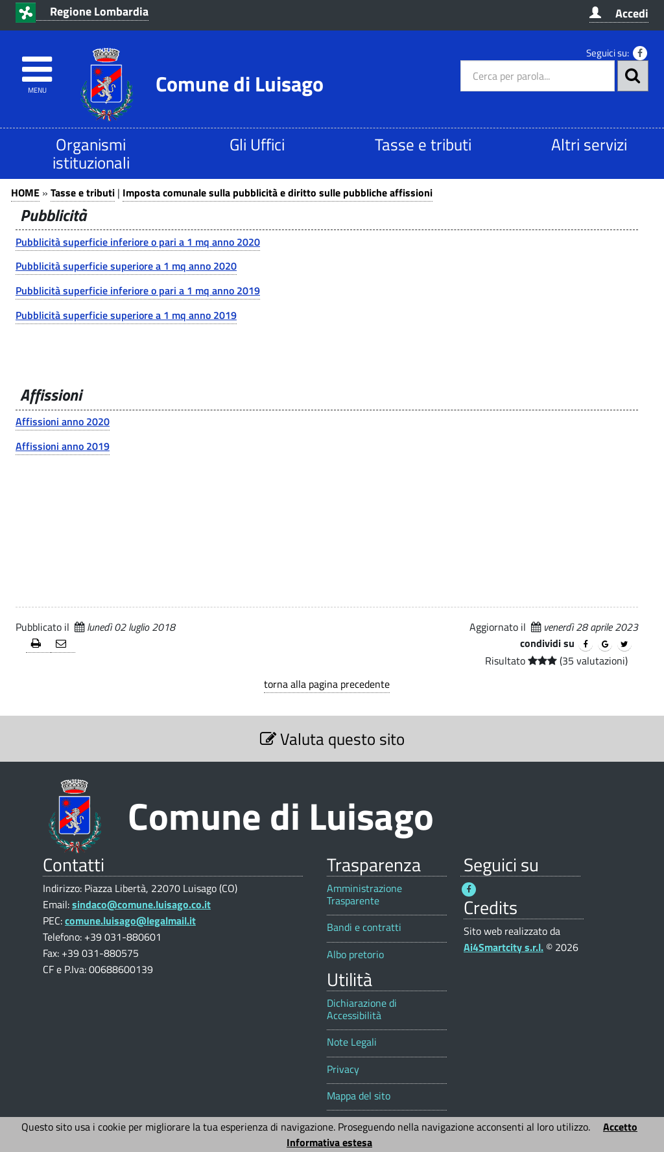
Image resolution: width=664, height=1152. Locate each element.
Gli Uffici (257, 144)
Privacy (343, 1069)
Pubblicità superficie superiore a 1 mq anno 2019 (126, 315)
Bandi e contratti (364, 927)
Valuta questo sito (332, 738)
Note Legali (352, 1042)
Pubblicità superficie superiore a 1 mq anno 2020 (126, 266)
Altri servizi (589, 144)
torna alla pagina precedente (327, 684)
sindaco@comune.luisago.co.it (141, 904)
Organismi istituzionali (91, 153)
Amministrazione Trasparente (364, 894)
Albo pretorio (355, 954)
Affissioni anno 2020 (63, 421)
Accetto (620, 1126)
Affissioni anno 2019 (63, 446)
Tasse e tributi (423, 144)
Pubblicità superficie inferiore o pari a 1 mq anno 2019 (138, 290)
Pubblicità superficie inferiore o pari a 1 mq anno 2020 (138, 242)
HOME (25, 192)
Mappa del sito (358, 1096)
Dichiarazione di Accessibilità (362, 1009)
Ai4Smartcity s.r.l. (503, 947)
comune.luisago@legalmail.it (130, 920)
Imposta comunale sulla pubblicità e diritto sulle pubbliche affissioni (278, 192)
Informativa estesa (329, 1142)
